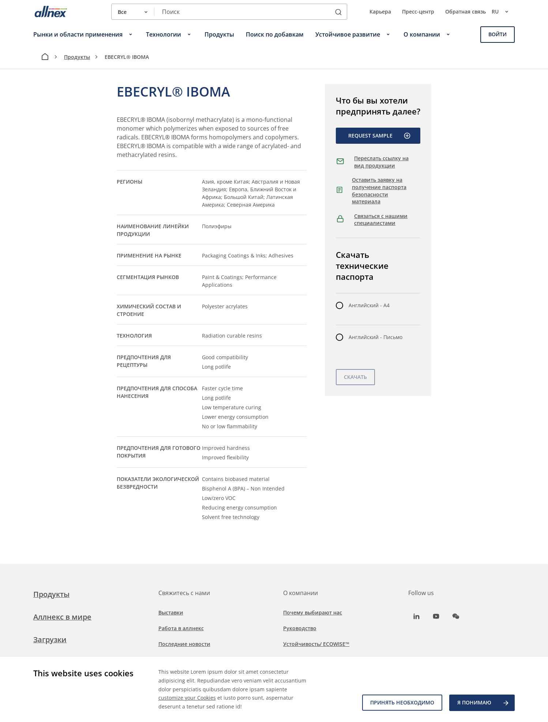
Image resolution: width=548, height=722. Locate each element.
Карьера (380, 11)
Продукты (77, 56)
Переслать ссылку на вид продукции (381, 162)
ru (503, 12)
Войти (497, 34)
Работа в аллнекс (181, 628)
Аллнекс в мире (62, 617)
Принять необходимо (402, 702)
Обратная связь (465, 11)
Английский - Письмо (375, 337)
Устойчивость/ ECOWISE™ (316, 643)
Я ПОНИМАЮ (483, 703)
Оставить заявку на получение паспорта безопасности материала (379, 190)
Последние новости (184, 643)
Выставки (170, 612)
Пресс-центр (418, 11)
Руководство (299, 628)
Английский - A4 (369, 305)
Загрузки (50, 639)
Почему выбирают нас (312, 612)
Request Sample (379, 135)
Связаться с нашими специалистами (381, 220)
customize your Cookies (187, 697)
